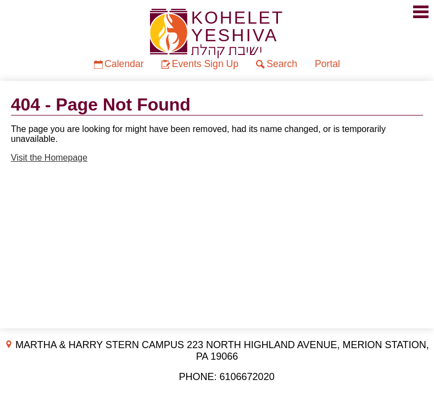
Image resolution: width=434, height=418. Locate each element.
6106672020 (247, 376)
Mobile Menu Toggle (421, 12)
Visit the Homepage (49, 157)
